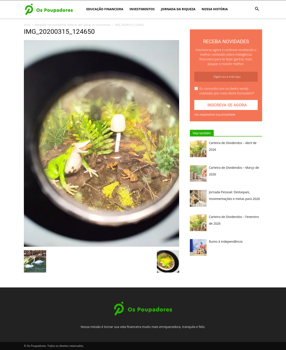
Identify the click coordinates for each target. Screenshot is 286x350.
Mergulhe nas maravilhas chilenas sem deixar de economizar (73, 25)
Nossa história (215, 9)
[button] (256, 9)
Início (27, 25)
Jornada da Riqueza (178, 9)
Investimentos (142, 9)
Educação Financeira (104, 9)
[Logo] (49, 9)
